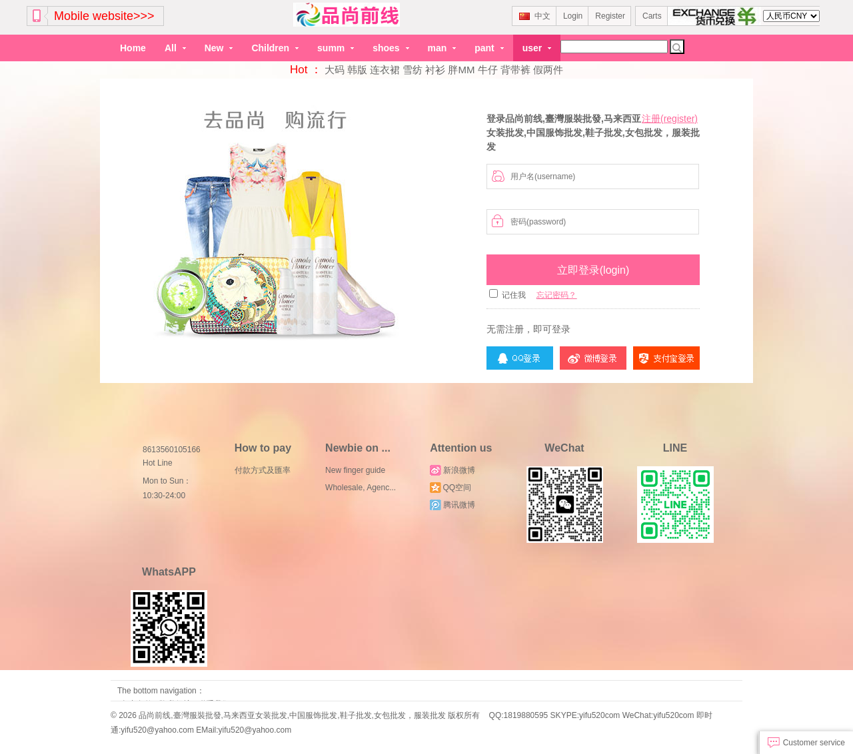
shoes (391, 48)
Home (133, 48)
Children (275, 48)
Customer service (806, 742)
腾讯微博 (452, 505)
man (442, 48)
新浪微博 (452, 470)
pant (488, 48)
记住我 (514, 295)
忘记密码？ (556, 295)
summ (335, 48)
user (536, 48)
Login (572, 16)
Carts (652, 16)
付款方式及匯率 (263, 470)
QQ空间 (450, 487)
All (175, 48)
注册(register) (670, 118)
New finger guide (355, 470)
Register (610, 16)
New (219, 48)
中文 (534, 16)
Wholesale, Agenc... (360, 487)
